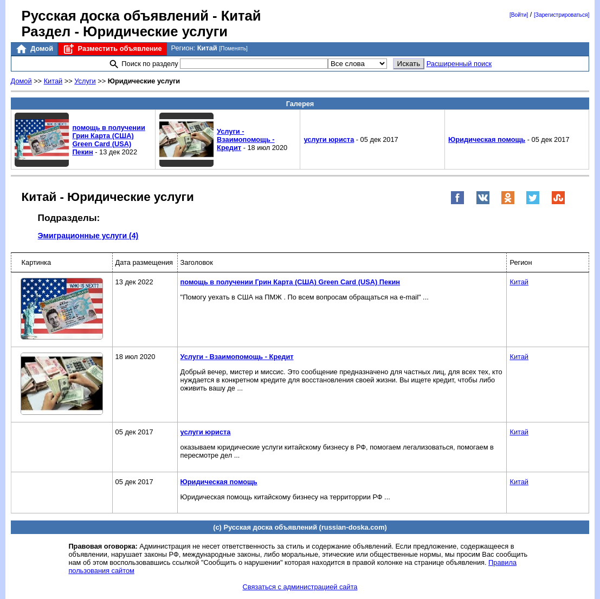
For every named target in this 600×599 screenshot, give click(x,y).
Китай (53, 81)
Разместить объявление (112, 49)
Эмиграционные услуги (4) (88, 235)
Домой (34, 49)
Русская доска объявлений (115, 15)
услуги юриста (329, 139)
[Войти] (518, 15)
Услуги (84, 81)
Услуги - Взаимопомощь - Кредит (246, 139)
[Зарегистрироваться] (561, 15)
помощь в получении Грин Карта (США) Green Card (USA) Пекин (108, 139)
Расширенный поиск (459, 64)
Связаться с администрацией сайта (300, 587)
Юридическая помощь (486, 139)
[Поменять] (233, 48)
